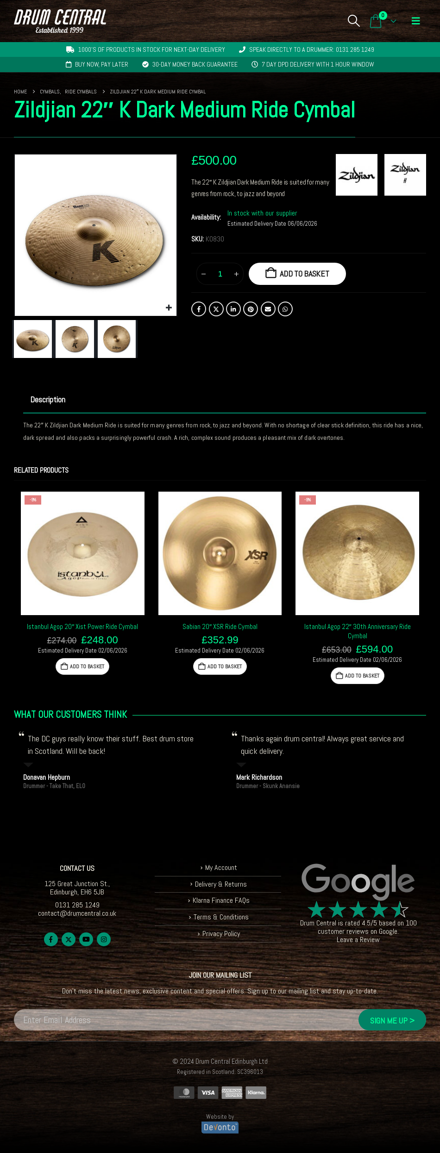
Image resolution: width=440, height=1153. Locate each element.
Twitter (216, 309)
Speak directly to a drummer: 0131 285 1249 (311, 49)
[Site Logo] (60, 21)
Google (388, 931)
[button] (353, 21)
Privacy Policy (221, 933)
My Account (221, 867)
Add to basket (304, 273)
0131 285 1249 (77, 905)
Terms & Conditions (221, 917)
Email (268, 309)
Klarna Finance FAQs (221, 900)
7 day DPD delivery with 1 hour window (318, 64)
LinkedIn (233, 309)
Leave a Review (358, 939)
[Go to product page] (83, 553)
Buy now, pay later (101, 64)
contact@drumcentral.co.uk (77, 913)
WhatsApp (285, 309)
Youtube (86, 939)
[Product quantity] (220, 274)
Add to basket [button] (87, 666)
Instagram (104, 939)
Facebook (198, 309)
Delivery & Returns (221, 884)
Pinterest (250, 309)
